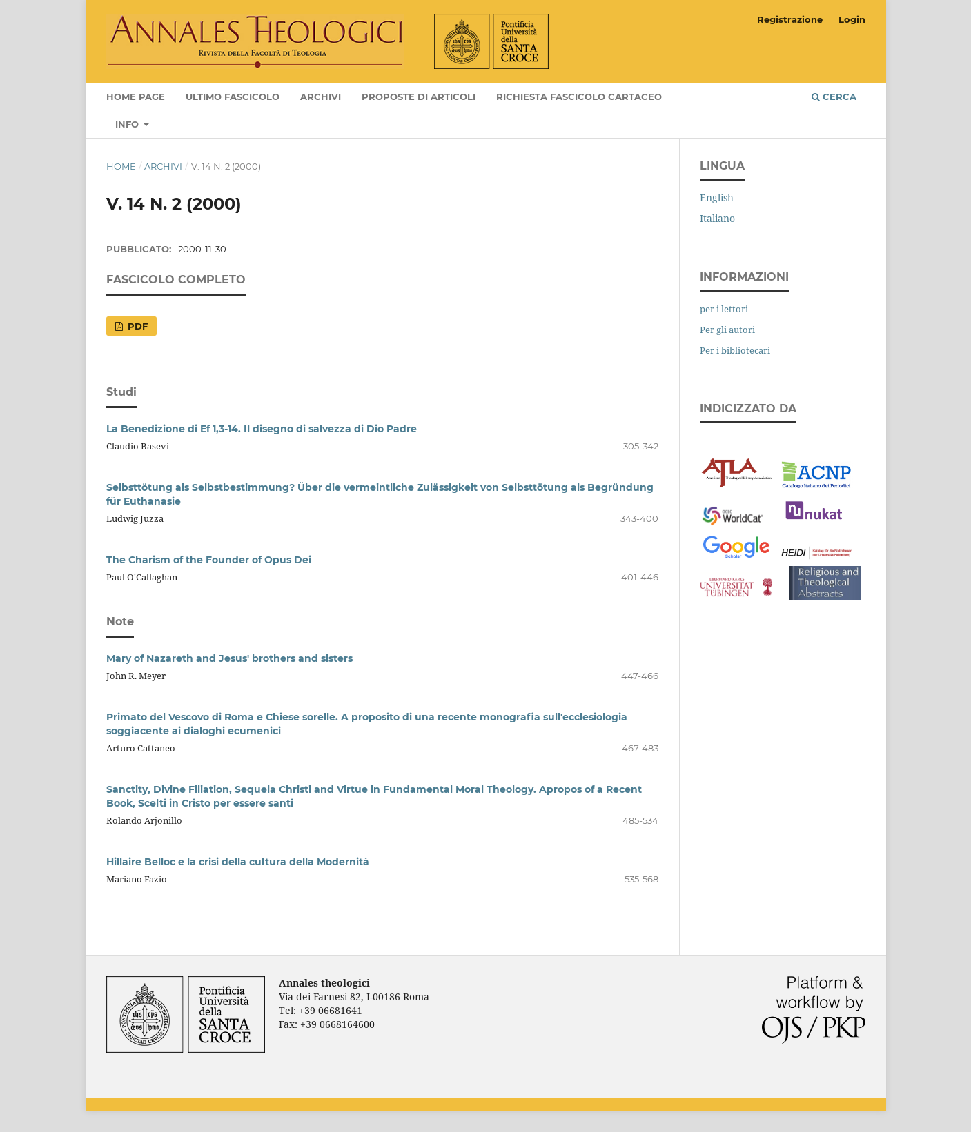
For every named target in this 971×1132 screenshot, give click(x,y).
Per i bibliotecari (735, 350)
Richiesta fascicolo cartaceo (579, 96)
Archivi (320, 96)
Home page (135, 96)
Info (128, 124)
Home (121, 166)
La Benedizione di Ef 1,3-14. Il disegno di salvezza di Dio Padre (261, 429)
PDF (136, 326)
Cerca (834, 96)
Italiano (717, 218)
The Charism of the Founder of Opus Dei (208, 560)
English (717, 197)
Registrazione (790, 19)
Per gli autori (727, 329)
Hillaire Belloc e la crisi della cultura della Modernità (237, 862)
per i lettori (724, 309)
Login (851, 19)
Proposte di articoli (418, 96)
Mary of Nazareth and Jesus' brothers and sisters (229, 658)
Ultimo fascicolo (232, 96)
